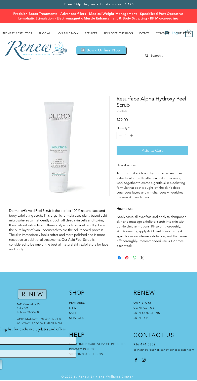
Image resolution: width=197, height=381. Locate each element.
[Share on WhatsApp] (134, 257)
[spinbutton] (125, 135)
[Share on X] (142, 257)
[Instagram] (143, 359)
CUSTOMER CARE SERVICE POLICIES (97, 344)
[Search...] (167, 55)
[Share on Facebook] (119, 257)
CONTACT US (143, 307)
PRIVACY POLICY (82, 349)
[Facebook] (136, 359)
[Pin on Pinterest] (126, 257)
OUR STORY (142, 302)
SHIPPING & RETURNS (86, 354)
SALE (73, 313)
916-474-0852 (145, 344)
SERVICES (76, 318)
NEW (72, 307)
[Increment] (131, 135)
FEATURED (77, 302)
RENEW (32, 294)
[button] (101, 50)
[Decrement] (119, 135)
